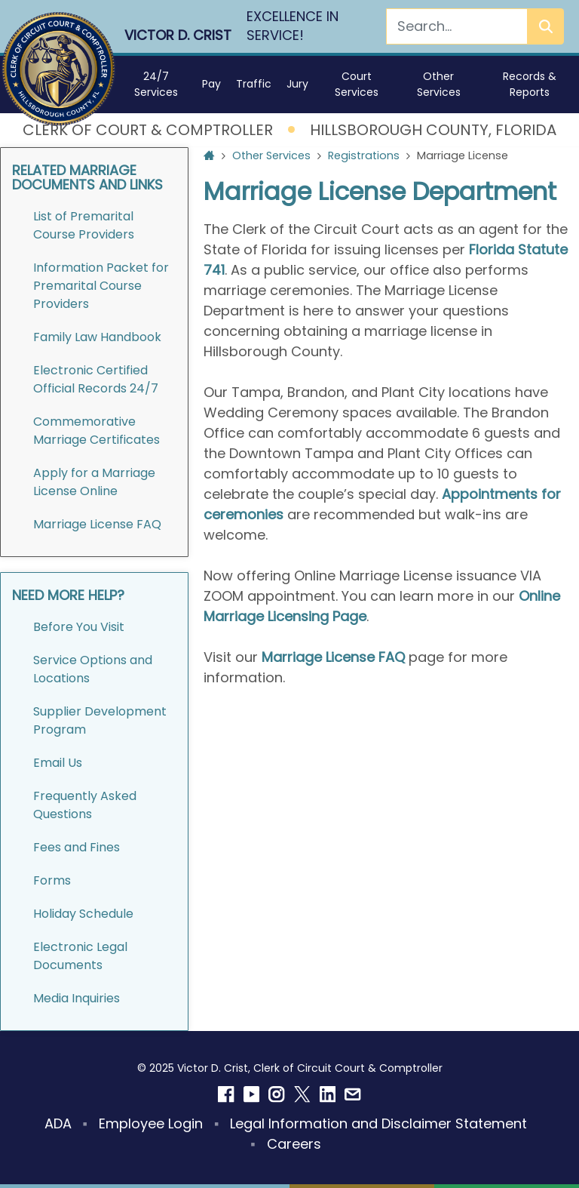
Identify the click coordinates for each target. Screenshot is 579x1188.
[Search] (457, 26)
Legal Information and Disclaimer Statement (378, 1123)
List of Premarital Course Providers (83, 225)
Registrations (364, 155)
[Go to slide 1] (362, 710)
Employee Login (151, 1123)
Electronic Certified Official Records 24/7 (95, 379)
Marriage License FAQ (97, 524)
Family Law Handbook (97, 337)
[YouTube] (252, 1094)
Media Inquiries (76, 998)
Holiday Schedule (83, 913)
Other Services (271, 155)
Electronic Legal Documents (80, 956)
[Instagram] (276, 1094)
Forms (53, 880)
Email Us (57, 762)
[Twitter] (302, 1094)
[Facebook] (226, 1094)
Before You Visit (78, 627)
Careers (294, 1143)
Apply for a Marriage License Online (94, 482)
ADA (58, 1123)
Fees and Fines (76, 847)
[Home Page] (209, 156)
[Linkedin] (328, 1094)
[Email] (353, 1094)
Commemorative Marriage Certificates (96, 430)
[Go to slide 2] (391, 710)
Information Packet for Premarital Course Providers (101, 285)
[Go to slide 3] (420, 710)
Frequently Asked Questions (84, 805)
